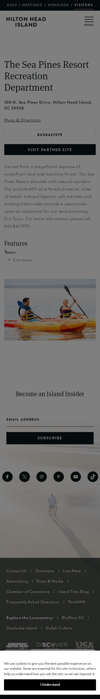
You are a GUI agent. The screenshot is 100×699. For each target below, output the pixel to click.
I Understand (50, 685)
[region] (50, 673)
